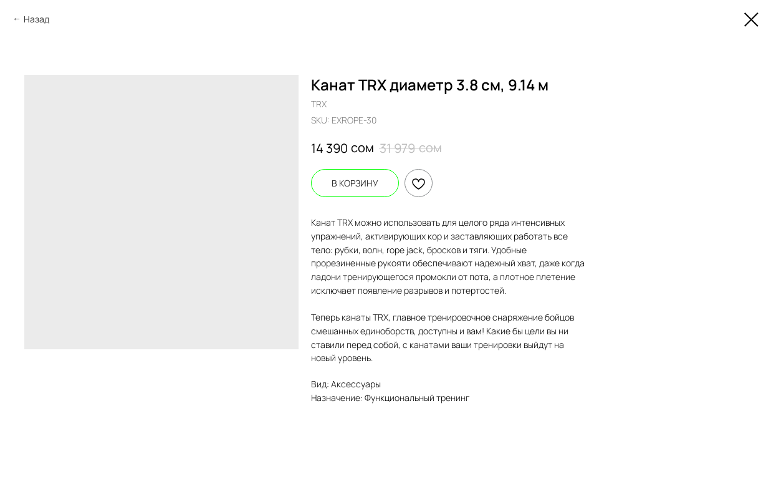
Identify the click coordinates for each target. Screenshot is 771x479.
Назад (36, 19)
